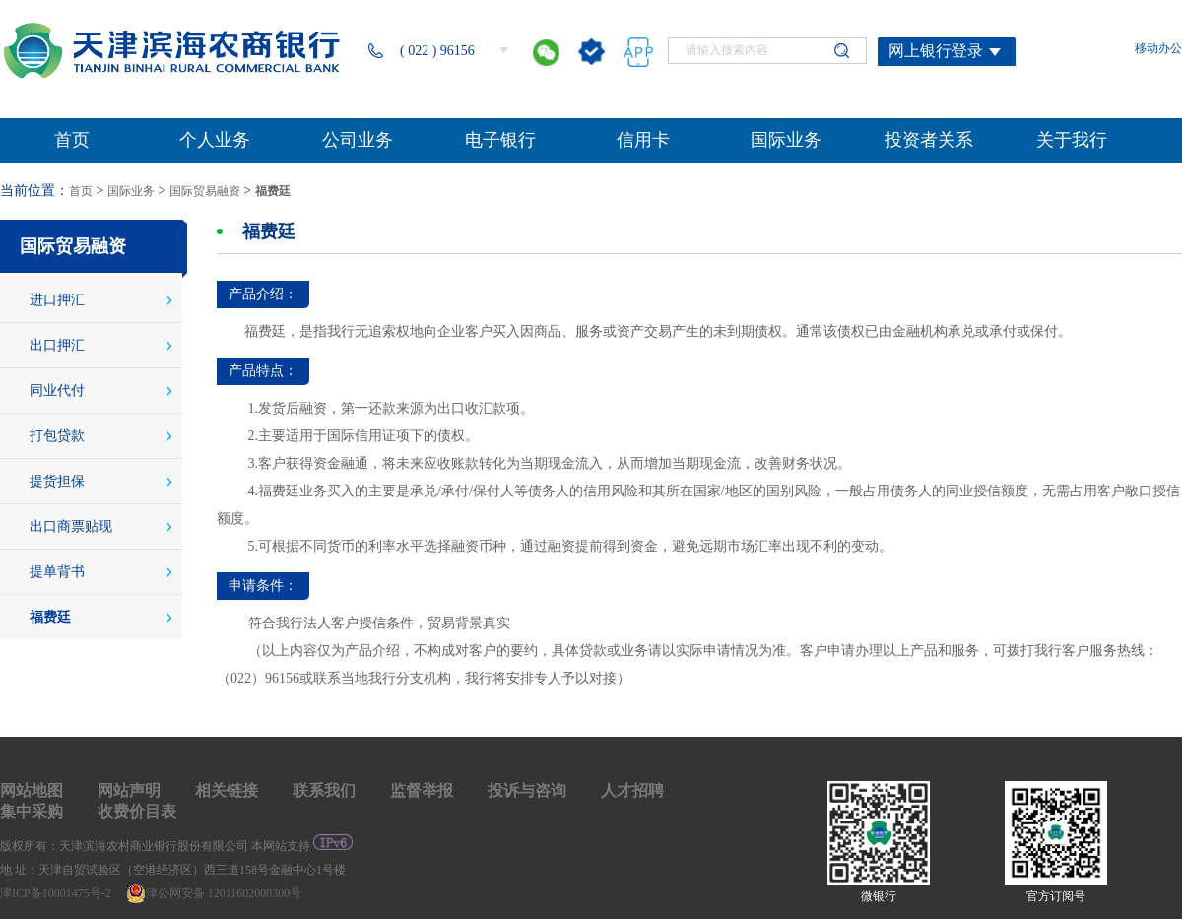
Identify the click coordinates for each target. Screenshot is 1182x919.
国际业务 (131, 191)
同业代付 (57, 390)
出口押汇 (57, 345)
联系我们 (324, 790)
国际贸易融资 (204, 191)
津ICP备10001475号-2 (57, 893)
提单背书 (57, 571)
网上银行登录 (935, 50)
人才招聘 (632, 790)
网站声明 (129, 790)
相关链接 (226, 790)
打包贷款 (57, 435)
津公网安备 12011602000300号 (214, 893)
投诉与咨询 (527, 790)
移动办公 (1158, 48)
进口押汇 (57, 300)
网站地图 (31, 790)
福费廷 (273, 191)
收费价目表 (137, 811)
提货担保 (57, 481)
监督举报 (421, 790)
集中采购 (31, 811)
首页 (81, 191)
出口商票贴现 (71, 526)
